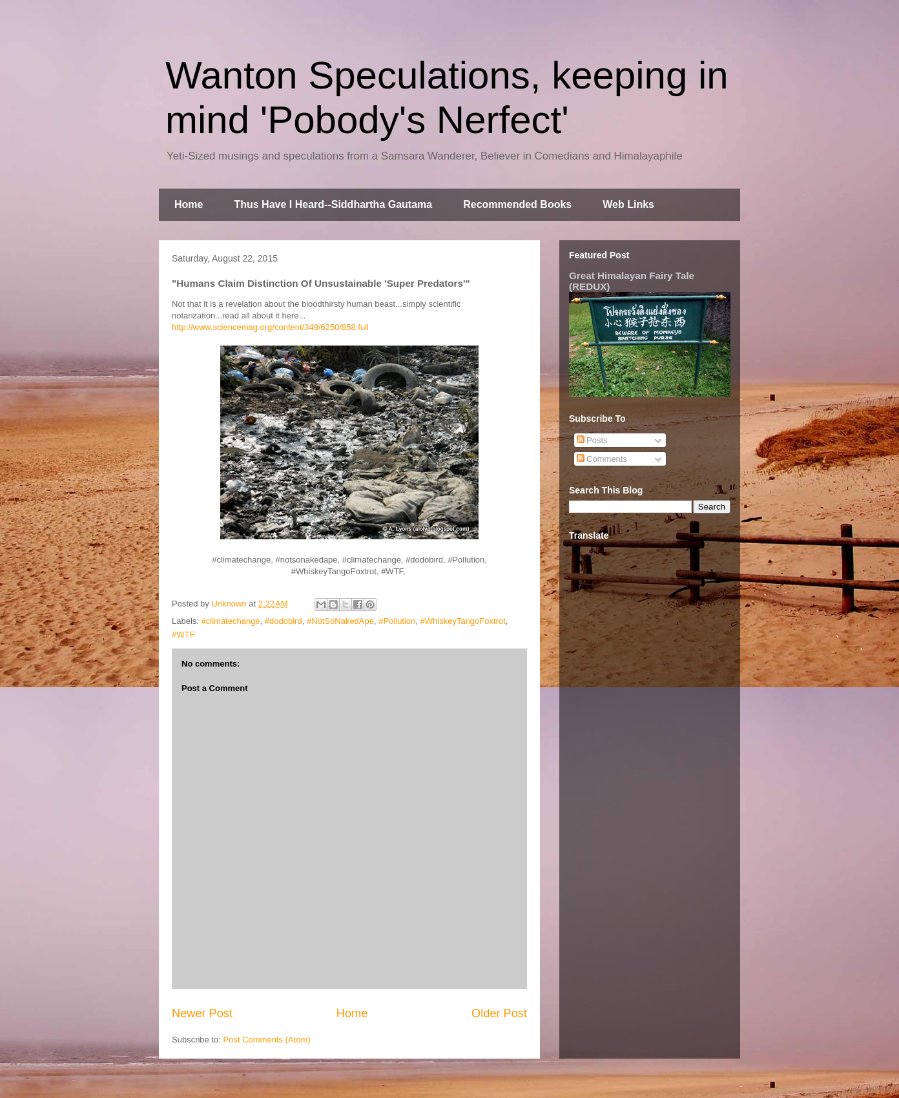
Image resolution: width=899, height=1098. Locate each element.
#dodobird (283, 621)
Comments (602, 459)
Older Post (499, 1013)
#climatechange (231, 621)
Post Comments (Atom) (267, 1039)
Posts (592, 440)
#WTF (183, 634)
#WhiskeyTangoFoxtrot (463, 621)
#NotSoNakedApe (340, 621)
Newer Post (202, 1013)
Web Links (628, 204)
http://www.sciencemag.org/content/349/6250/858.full (270, 327)
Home (188, 204)
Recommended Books (517, 204)
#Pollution (396, 621)
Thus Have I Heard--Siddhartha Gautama (333, 204)
